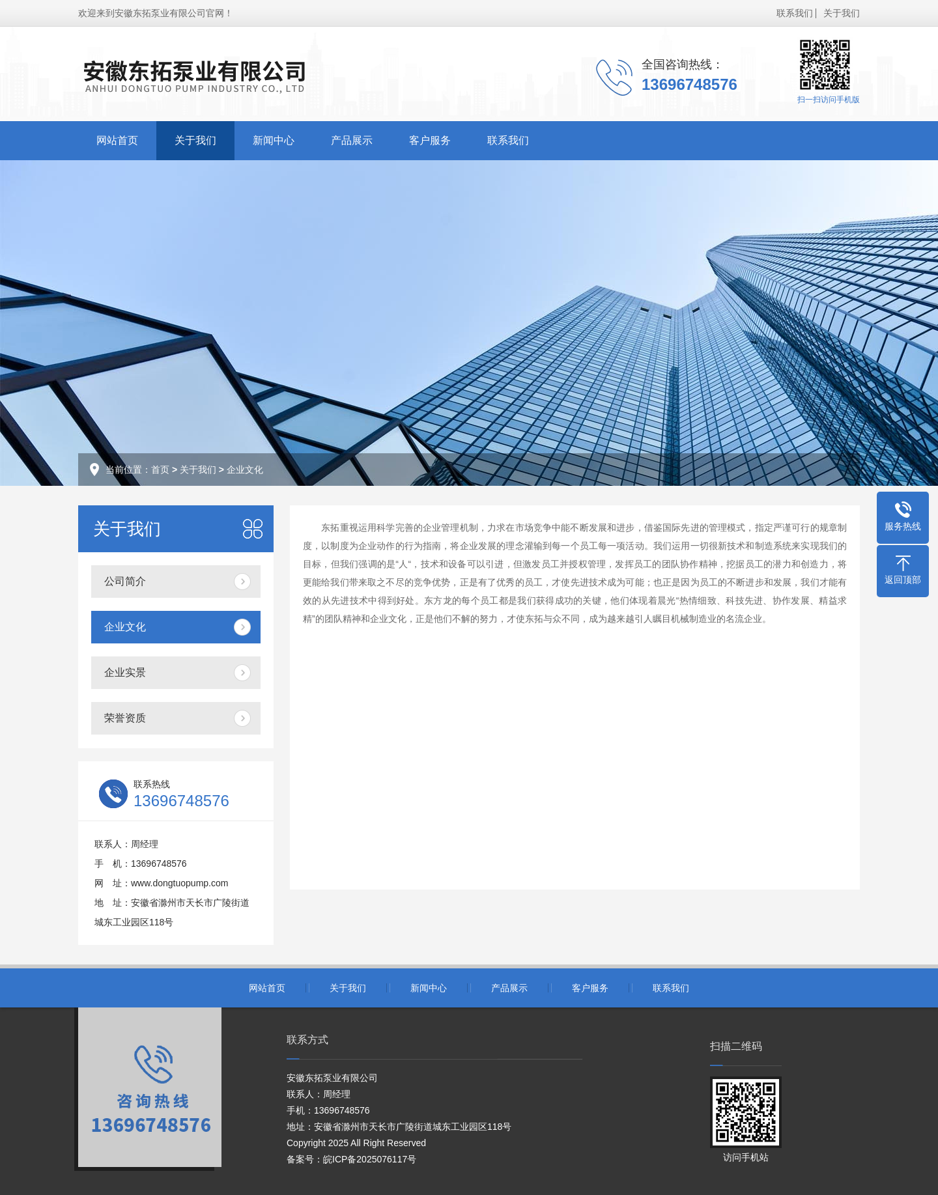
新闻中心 (273, 140)
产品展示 (352, 140)
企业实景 (125, 672)
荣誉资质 (125, 718)
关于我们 (841, 13)
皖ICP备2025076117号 (369, 1159)
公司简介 (125, 581)
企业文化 (245, 469)
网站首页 (117, 140)
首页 (160, 469)
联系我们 (794, 13)
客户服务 (430, 140)
